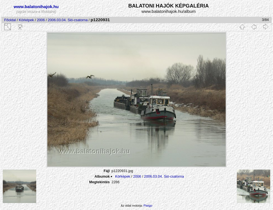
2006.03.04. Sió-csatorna (68, 20)
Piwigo (147, 205)
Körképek (26, 20)
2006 (41, 20)
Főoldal (10, 20)
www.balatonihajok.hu (36, 6)
